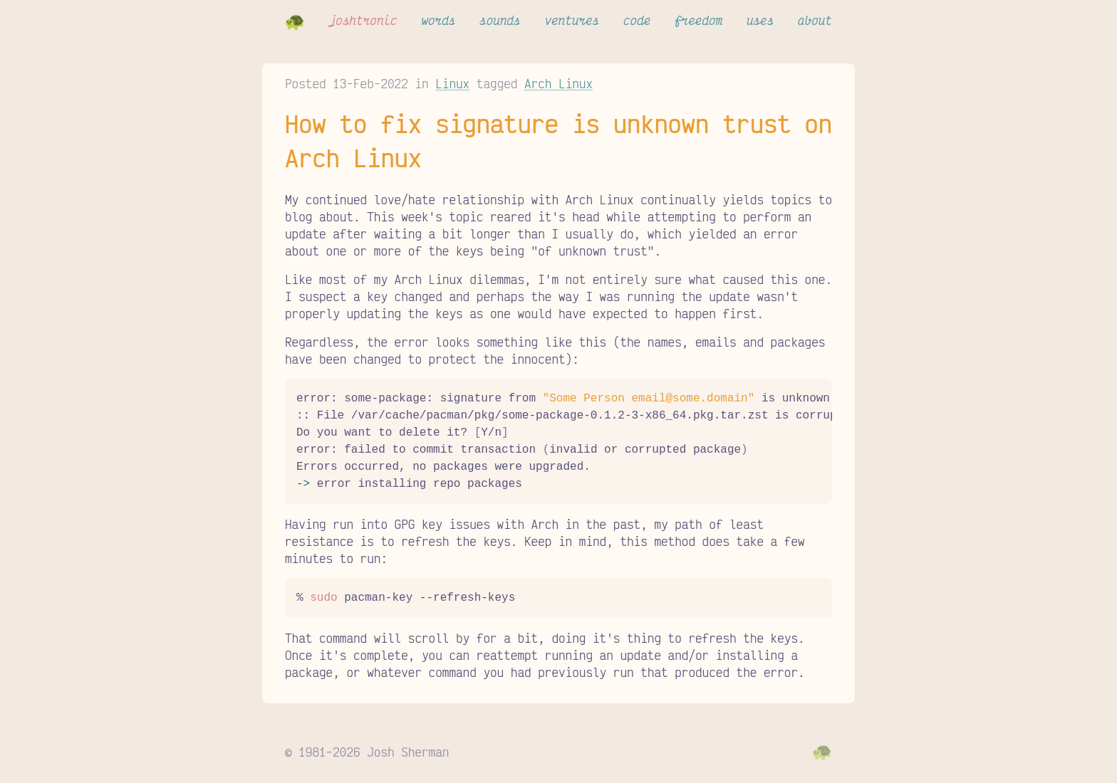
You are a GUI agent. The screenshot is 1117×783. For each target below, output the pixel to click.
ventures (571, 20)
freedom (698, 20)
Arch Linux (558, 83)
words (438, 20)
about (815, 20)
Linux (452, 83)
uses (760, 20)
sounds (500, 20)
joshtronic (363, 20)
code (636, 20)
